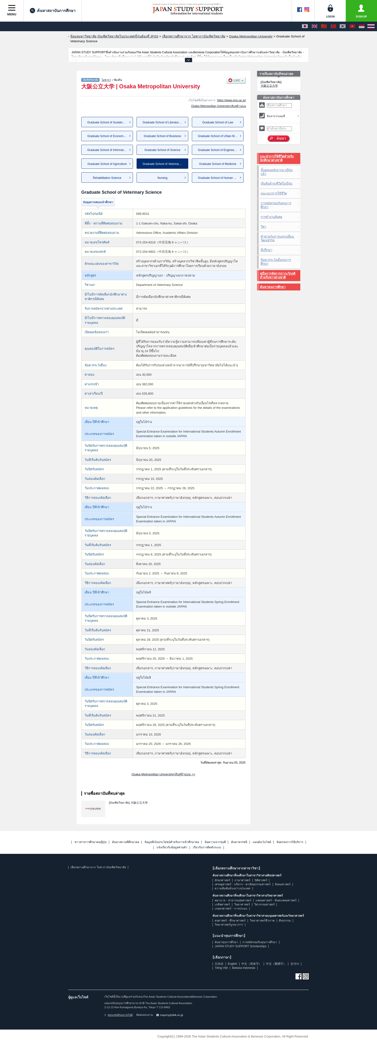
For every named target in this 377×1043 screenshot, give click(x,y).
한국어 (294, 963)
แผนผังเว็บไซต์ (262, 842)
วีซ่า (263, 227)
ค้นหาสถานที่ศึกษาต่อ (125, 842)
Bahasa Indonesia (243, 968)
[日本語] (304, 26)
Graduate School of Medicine (217, 164)
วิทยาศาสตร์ (242, 904)
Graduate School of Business (162, 136)
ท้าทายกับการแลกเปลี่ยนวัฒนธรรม (277, 238)
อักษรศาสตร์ (222, 880)
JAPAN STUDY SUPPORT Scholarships (240, 946)
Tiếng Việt (221, 968)
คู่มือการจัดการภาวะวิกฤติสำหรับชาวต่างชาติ (277, 275)
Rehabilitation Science (107, 178)
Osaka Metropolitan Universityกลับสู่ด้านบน (218, 106)
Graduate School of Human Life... (219, 178)
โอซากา (106, 79)
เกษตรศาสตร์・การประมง (231, 908)
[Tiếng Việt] (352, 26)
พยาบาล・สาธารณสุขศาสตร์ (233, 900)
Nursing (162, 178)
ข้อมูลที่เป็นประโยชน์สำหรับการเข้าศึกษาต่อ (172, 842)
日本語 (219, 963)
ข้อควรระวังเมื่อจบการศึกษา (276, 261)
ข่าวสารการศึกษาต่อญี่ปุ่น (91, 842)
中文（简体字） (251, 963)
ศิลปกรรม (285, 920)
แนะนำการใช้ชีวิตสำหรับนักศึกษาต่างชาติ (277, 158)
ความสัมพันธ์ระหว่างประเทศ (232, 888)
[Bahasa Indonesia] (361, 26)
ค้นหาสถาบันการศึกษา (52, 10)
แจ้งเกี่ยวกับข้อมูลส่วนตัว (172, 847)
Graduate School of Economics (107, 136)
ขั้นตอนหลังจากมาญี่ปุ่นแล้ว (277, 172)
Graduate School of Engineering (218, 150)
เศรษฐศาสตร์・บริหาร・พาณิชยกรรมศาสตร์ (242, 884)
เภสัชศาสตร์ (222, 904)
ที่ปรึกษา (266, 250)
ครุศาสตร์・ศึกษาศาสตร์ (230, 920)
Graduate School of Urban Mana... (220, 136)
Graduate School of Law (217, 122)
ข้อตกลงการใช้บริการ (289, 842)
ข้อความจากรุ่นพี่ (215, 842)
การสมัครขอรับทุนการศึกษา (276, 205)
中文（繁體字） (276, 963)
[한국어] (342, 26)
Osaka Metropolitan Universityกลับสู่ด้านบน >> (163, 774)
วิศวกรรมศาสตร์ (264, 904)
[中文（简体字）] (323, 26)
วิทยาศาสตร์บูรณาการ (229, 924)
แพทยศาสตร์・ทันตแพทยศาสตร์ (276, 900)
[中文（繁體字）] (333, 26)
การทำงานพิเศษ (271, 217)
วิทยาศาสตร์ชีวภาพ (262, 920)
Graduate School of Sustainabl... (108, 122)
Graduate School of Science (162, 150)
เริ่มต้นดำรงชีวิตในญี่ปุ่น (276, 183)
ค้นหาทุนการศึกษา (272, 287)
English (232, 963)
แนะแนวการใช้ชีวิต (274, 193)
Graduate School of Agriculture (107, 164)
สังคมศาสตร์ (282, 884)
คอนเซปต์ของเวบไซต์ (118, 1014)
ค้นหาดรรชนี (239, 842)
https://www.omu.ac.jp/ (231, 100)
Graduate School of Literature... (163, 122)
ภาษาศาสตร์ (242, 880)
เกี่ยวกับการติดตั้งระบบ (207, 847)
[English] (314, 26)
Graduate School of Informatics (107, 150)
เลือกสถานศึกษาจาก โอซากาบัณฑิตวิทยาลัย (98, 867)
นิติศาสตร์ (261, 880)
